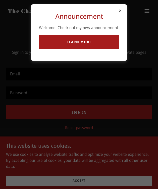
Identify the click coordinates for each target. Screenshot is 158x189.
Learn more (79, 42)
